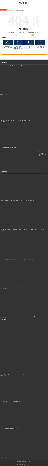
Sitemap (29, 461)
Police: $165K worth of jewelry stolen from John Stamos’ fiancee (14, 65)
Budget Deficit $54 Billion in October (8, 455)
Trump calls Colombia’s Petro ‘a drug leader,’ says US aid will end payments (16, 259)
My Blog (24, 2)
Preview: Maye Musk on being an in (8, 147)
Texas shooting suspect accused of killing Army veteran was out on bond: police (17, 200)
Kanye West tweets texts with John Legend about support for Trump (15, 120)
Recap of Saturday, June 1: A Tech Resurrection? (28, 47)
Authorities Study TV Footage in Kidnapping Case (16, 10)
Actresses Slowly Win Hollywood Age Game (39, 47)
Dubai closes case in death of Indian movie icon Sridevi (12, 93)
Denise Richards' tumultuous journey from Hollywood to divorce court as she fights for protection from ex (23, 316)
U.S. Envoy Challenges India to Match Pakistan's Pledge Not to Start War (18, 48)
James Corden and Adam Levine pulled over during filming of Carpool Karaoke (42, 153)
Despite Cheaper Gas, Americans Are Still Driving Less (12, 287)
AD (22, 461)
